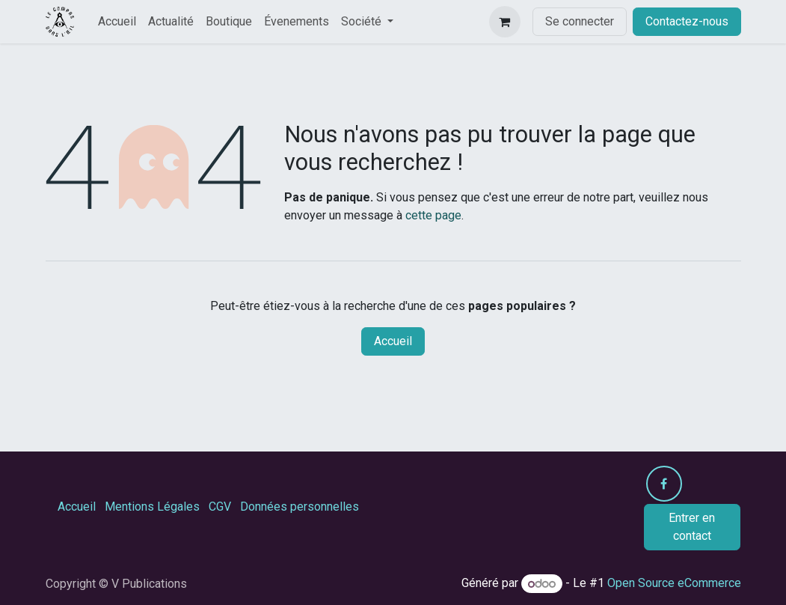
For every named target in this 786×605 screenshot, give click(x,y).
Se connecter (579, 21)
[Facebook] (664, 484)
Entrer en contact (692, 527)
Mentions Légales (152, 506)
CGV (220, 506)
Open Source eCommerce (674, 584)
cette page (433, 215)
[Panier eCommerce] (505, 21)
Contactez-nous (686, 21)
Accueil (393, 341)
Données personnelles (299, 506)
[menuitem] (117, 22)
